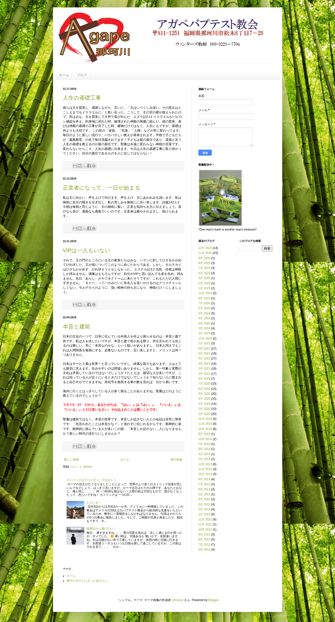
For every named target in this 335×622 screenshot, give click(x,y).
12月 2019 (205, 419)
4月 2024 (204, 318)
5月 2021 (204, 353)
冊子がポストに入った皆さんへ (87, 581)
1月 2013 (204, 514)
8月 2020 (204, 378)
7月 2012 (204, 544)
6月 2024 (204, 308)
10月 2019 (205, 429)
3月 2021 (204, 363)
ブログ (82, 75)
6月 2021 (204, 348)
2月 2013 (204, 509)
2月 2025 (204, 283)
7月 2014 (204, 444)
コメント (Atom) (81, 466)
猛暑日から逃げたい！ (101, 528)
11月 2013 (205, 469)
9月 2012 (204, 534)
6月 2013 (204, 489)
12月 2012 (205, 519)
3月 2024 (204, 323)
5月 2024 (204, 313)
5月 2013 (204, 494)
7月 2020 (204, 383)
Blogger (213, 600)
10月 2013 (205, 474)
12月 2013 (205, 464)
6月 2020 (204, 389)
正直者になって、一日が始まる (102, 188)
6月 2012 (204, 549)
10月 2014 (205, 439)
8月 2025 (204, 263)
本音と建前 (76, 326)
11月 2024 (205, 293)
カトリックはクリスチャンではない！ (92, 480)
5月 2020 (204, 393)
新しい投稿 (71, 459)
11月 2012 (205, 524)
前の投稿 (176, 459)
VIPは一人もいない (87, 250)
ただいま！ (94, 502)
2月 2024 (204, 328)
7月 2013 (204, 484)
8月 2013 (204, 479)
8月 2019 (204, 434)
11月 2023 (205, 338)
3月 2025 (204, 278)
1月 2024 (204, 333)
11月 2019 (205, 424)
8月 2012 (204, 539)
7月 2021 (204, 343)
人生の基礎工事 (82, 98)
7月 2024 (204, 303)
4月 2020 (204, 398)
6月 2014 (204, 449)
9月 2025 (204, 258)
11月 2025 (205, 253)
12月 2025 (205, 248)
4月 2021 (204, 358)
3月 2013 (204, 504)
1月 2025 (204, 288)
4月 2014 (204, 454)
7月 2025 (204, 268)
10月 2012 (205, 529)
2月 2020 (204, 408)
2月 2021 (204, 368)
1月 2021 (204, 373)
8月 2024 (204, 298)
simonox (177, 600)
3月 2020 (204, 404)
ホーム (64, 75)
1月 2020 (204, 414)
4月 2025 (204, 273)
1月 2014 (204, 459)
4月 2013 (204, 499)
